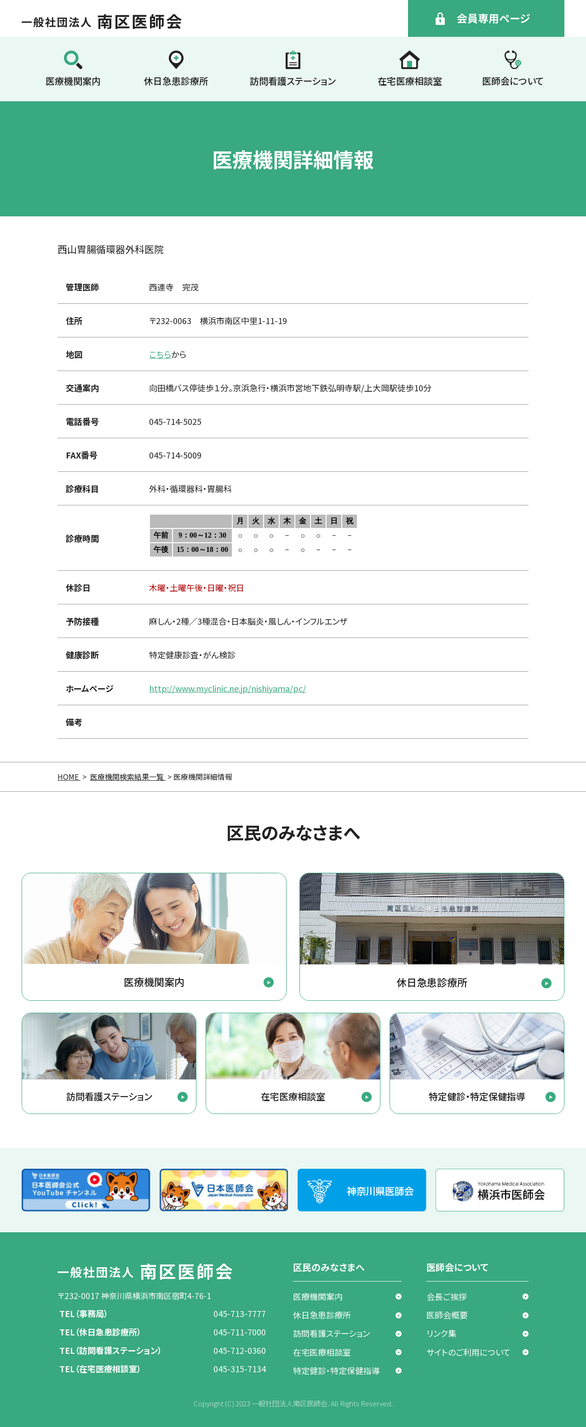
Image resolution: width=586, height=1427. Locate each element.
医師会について (513, 80)
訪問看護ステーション (293, 80)
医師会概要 (447, 1315)
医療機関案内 (73, 80)
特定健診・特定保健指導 (336, 1370)
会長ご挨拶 (446, 1296)
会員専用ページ (493, 18)
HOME (68, 776)
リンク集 (441, 1333)
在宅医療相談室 (410, 80)
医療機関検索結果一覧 (128, 776)
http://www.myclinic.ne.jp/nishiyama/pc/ (227, 688)
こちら (160, 354)
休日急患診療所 (176, 80)
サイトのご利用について (468, 1352)
